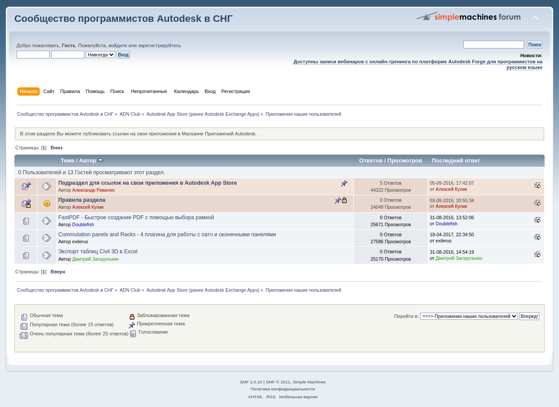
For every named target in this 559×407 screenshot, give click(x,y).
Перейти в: (406, 316)
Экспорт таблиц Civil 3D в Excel (97, 251)
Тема (67, 160)
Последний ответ (456, 160)
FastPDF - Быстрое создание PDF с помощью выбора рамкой (136, 217)
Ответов (371, 160)
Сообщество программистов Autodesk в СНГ (123, 18)
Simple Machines (309, 381)
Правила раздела (81, 200)
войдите (117, 45)
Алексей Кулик (451, 189)
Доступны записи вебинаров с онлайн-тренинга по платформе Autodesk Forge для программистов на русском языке (417, 64)
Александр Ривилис (93, 190)
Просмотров (404, 160)
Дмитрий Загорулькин (95, 259)
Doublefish (83, 224)
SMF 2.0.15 (251, 381)
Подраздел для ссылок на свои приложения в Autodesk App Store (147, 183)
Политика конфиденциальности (283, 388)
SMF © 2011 (278, 381)
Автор (91, 160)
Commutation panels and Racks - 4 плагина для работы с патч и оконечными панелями (167, 234)
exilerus (80, 241)
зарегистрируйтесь (159, 45)
